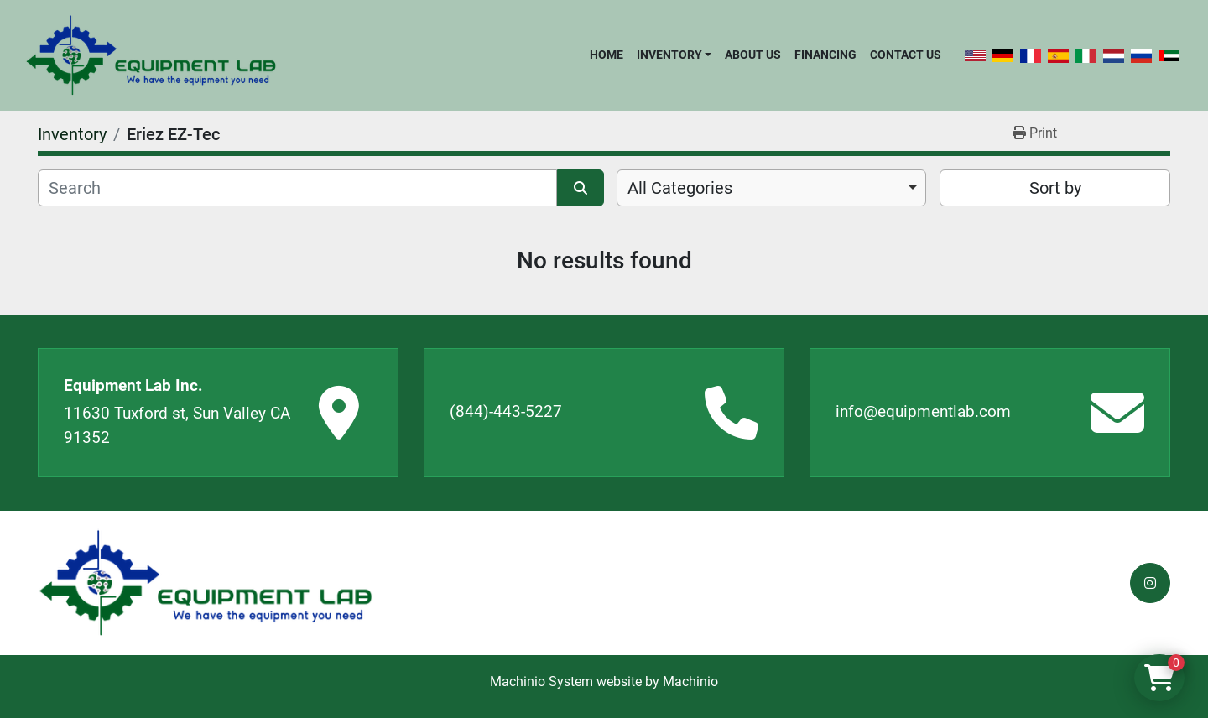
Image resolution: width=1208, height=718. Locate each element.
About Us (753, 54)
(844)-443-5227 (506, 411)
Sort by (1055, 188)
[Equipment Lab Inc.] (205, 583)
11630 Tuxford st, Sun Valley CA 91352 (177, 425)
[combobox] (771, 187)
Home (606, 54)
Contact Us (905, 54)
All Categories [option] (679, 188)
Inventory (669, 54)
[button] (674, 54)
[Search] (297, 187)
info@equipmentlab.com (923, 411)
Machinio (690, 681)
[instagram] (1150, 583)
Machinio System (541, 681)
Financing (825, 54)
